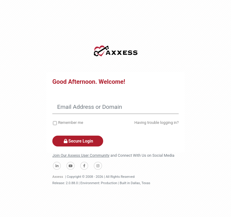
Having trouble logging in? (156, 122)
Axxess (57, 177)
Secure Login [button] (77, 141)
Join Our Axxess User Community (80, 155)
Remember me (70, 122)
